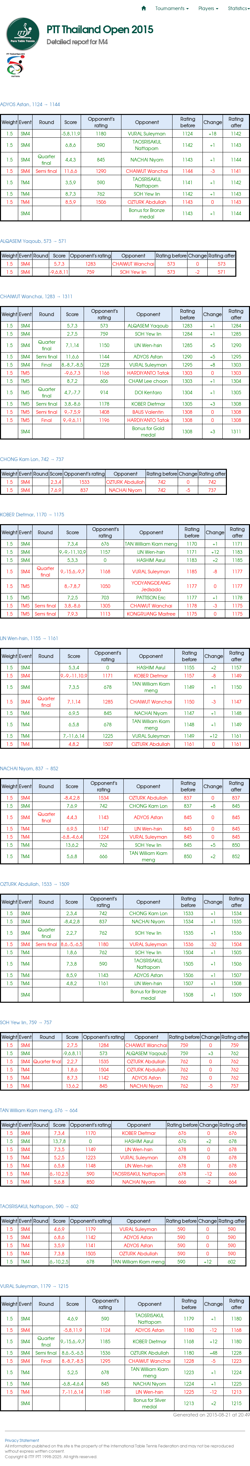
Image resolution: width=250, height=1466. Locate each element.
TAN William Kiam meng (151, 543)
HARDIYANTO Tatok (148, 373)
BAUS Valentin (148, 412)
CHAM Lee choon (148, 381)
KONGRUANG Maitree (151, 613)
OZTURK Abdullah (147, 202)
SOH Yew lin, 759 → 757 (26, 1022)
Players (208, 8)
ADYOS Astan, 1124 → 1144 (30, 104)
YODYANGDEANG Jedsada (151, 586)
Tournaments (172, 8)
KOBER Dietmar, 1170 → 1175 (32, 514)
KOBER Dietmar (148, 403)
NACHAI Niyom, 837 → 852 (29, 768)
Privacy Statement (22, 1440)
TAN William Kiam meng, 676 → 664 (38, 1110)
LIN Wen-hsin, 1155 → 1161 (29, 638)
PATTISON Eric (151, 597)
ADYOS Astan (148, 356)
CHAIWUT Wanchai (147, 171)
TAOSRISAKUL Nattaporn (147, 144)
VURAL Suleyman (147, 133)
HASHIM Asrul (151, 560)
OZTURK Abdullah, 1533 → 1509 (34, 884)
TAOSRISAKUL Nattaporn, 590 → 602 (39, 1206)
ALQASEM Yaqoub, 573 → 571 (33, 241)
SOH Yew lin (147, 193)
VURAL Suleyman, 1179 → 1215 (34, 1286)
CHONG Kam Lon (148, 806)
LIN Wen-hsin (148, 345)
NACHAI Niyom (147, 159)
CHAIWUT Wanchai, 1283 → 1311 (36, 296)
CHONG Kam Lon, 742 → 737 (32, 459)
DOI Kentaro (148, 392)
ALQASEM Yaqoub (148, 325)
